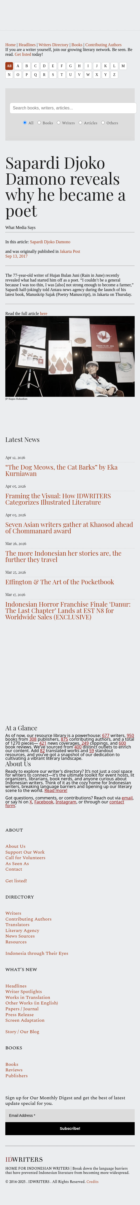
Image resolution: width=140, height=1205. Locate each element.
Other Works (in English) (31, 1003)
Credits (92, 1182)
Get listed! (16, 880)
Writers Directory (54, 44)
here (44, 313)
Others (109, 123)
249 (85, 743)
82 (42, 750)
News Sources (20, 936)
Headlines (27, 44)
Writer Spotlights (23, 991)
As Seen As (17, 863)
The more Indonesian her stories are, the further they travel (63, 556)
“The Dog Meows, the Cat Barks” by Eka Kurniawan (61, 470)
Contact (13, 869)
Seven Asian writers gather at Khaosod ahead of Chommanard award (69, 527)
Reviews (14, 1070)
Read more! (55, 790)
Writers (66, 123)
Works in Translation (27, 997)
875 (64, 739)
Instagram (66, 802)
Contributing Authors (103, 44)
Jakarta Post (70, 251)
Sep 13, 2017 (16, 256)
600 (122, 743)
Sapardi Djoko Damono (50, 242)
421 (42, 743)
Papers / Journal (22, 1008)
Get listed (23, 54)
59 (91, 750)
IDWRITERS (70, 11)
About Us (15, 846)
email (127, 798)
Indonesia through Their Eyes (36, 953)
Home (10, 44)
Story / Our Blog (22, 1031)
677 (105, 735)
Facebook (43, 802)
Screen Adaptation (25, 1020)
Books (76, 44)
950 (130, 735)
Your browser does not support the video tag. (70, 670)
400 (78, 747)
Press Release (19, 1014)
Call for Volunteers (25, 857)
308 (32, 739)
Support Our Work (25, 852)
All (9, 66)
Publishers (16, 1075)
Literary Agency (22, 930)
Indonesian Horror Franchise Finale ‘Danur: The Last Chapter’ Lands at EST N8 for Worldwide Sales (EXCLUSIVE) (68, 610)
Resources (16, 942)
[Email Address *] (70, 1115)
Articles (88, 123)
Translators (17, 924)
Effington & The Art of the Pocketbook (59, 581)
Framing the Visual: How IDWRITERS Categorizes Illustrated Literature (58, 498)
